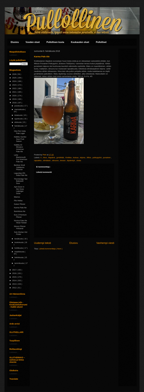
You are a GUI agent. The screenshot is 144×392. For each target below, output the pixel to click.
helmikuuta (19, 257)
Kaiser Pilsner (19, 204)
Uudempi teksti (42, 243)
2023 (14, 85)
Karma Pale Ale (20, 208)
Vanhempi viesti (105, 243)
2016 (14, 273)
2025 (14, 78)
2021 (14, 92)
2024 (14, 81)
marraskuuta (19, 109)
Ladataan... (14, 55)
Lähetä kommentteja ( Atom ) (50, 249)
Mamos (17, 197)
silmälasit (47, 160)
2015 (14, 277)
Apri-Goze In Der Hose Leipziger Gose (19, 190)
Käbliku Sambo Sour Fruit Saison (20, 139)
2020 (14, 96)
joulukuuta (18, 106)
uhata (78, 160)
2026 (14, 74)
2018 (14, 103)
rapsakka (38, 160)
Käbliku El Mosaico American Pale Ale (19, 148)
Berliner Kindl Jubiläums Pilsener (19, 167)
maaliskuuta (19, 252)
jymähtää (60, 157)
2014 (14, 280)
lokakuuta (18, 115)
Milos (89, 157)
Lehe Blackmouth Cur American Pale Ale (20, 158)
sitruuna (55, 160)
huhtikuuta (18, 248)
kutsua (76, 157)
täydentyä (71, 160)
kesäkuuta (18, 239)
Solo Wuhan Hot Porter (20, 233)
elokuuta (18, 122)
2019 (14, 99)
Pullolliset (101, 42)
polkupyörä (97, 157)
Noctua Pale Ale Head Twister (20, 221)
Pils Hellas (18, 201)
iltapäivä (51, 157)
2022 (14, 88)
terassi (63, 160)
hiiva (45, 157)
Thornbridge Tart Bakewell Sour (20, 181)
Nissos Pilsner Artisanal (19, 227)
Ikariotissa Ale (19, 211)
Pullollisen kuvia (55, 42)
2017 (14, 270)
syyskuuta (18, 119)
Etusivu (15, 42)
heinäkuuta (19, 126)
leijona (83, 157)
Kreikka (68, 157)
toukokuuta (19, 242)
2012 (14, 288)
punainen (107, 157)
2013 (14, 284)
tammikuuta (19, 263)
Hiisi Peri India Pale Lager (20, 132)
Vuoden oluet (33, 42)
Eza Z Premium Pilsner (20, 216)
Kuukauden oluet (80, 42)
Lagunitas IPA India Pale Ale (20, 174)
